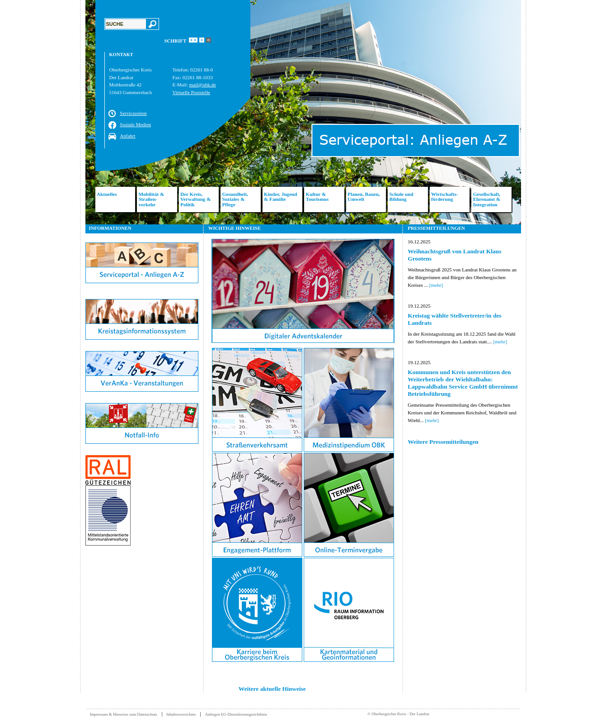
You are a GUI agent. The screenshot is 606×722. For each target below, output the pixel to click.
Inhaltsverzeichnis (181, 714)
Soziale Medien (135, 124)
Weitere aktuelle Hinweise (272, 688)
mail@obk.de (202, 84)
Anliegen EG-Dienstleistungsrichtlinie (236, 714)
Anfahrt (127, 135)
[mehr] (436, 285)
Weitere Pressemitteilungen (443, 441)
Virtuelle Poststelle (191, 92)
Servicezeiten (133, 113)
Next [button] (527, 112)
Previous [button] (78, 112)
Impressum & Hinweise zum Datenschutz (123, 714)
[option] (303, 112)
